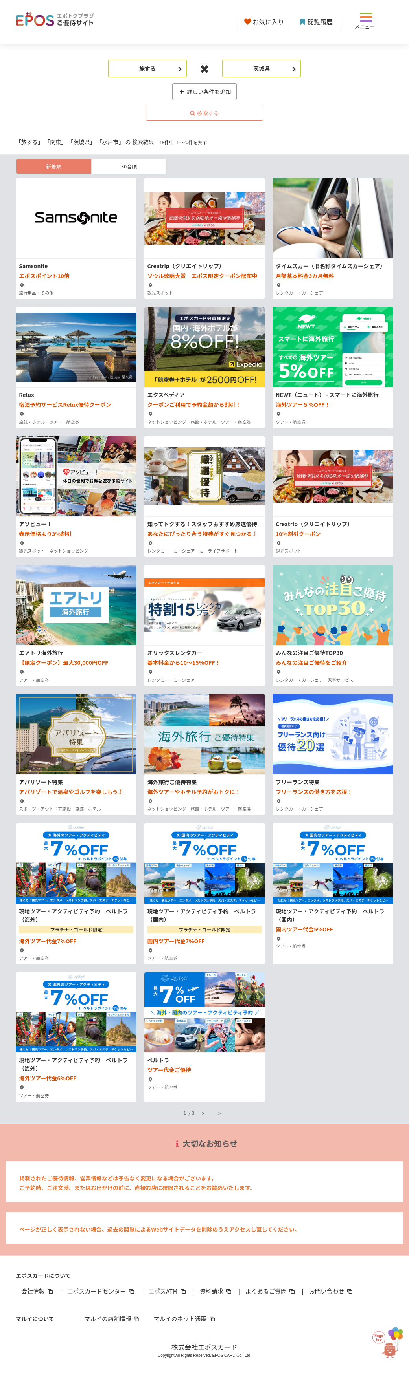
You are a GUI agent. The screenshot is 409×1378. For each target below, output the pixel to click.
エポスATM (167, 1291)
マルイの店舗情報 (112, 1318)
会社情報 (37, 1291)
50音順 (129, 166)
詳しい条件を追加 (204, 91)
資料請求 (216, 1291)
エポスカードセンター (101, 1291)
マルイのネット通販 (184, 1318)
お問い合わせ (331, 1291)
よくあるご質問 (270, 1291)
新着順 (53, 166)
